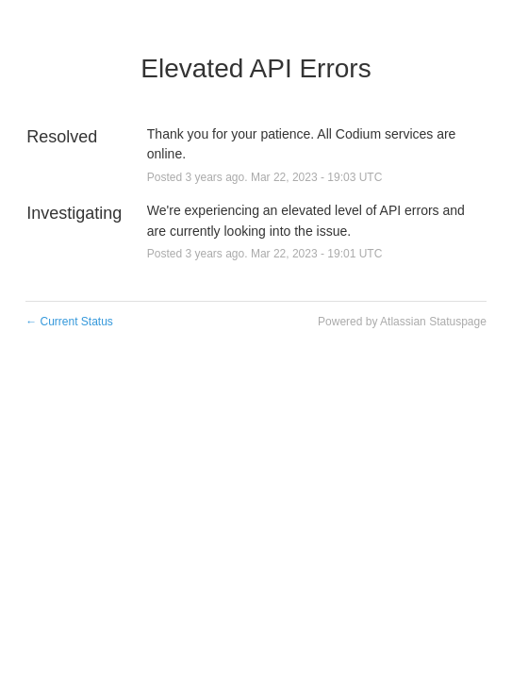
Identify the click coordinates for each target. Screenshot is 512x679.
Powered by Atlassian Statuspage (402, 321)
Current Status (69, 321)
